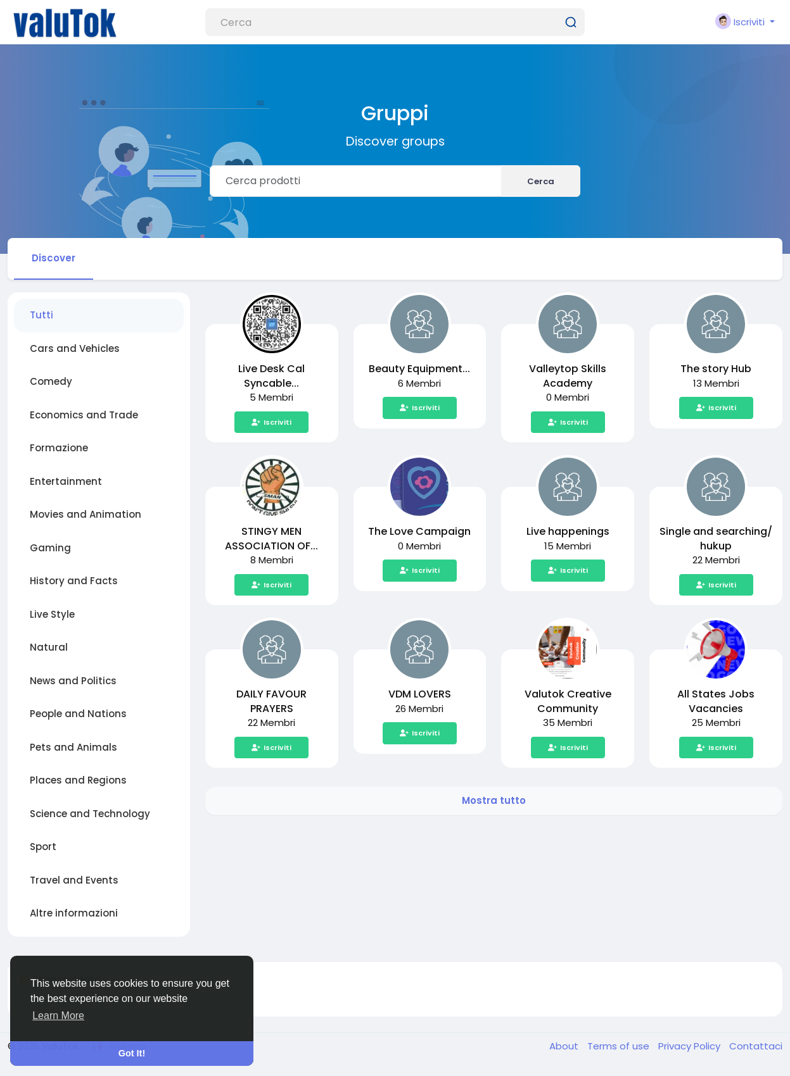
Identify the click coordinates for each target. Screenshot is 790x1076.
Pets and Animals (73, 747)
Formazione (59, 447)
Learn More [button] (58, 1015)
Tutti (41, 315)
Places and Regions (78, 780)
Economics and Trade (84, 415)
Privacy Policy (690, 1046)
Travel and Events (74, 880)
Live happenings (567, 531)
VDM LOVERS (419, 694)
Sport (43, 846)
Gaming (50, 547)
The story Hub (715, 368)
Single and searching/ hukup (715, 538)
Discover (53, 258)
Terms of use (619, 1046)
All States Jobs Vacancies (716, 701)
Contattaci (755, 1046)
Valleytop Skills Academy (567, 376)
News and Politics (73, 680)
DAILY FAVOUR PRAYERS (271, 701)
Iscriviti (271, 422)
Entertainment (66, 481)
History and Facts (74, 580)
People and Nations (78, 713)
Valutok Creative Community (568, 701)
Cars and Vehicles (75, 348)
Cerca (540, 181)
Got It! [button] (131, 1053)
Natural (49, 647)
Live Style (52, 614)
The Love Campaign (419, 531)
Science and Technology (90, 813)
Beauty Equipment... (419, 368)
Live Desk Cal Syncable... (271, 376)
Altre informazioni (74, 913)
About (565, 1046)
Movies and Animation (85, 514)
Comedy (51, 381)
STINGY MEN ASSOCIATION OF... (271, 538)
